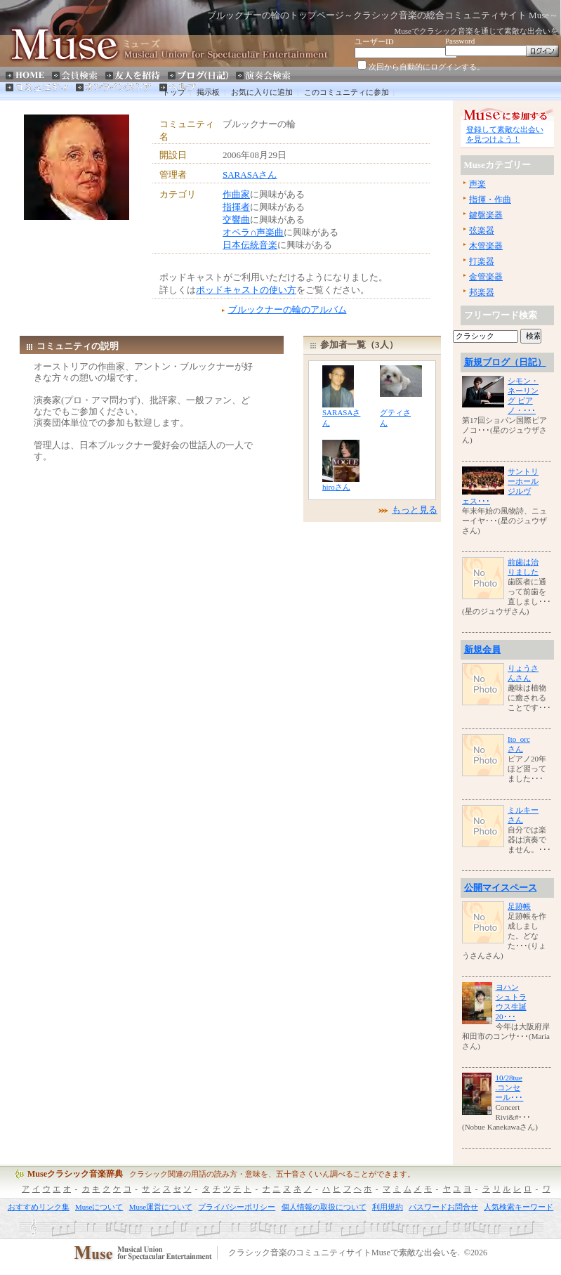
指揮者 (236, 207)
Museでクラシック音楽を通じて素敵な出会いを (476, 31)
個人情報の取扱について (324, 1207)
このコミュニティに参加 (346, 92)
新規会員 (482, 649)
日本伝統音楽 (250, 245)
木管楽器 (486, 246)
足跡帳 (519, 906)
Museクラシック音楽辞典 (75, 1174)
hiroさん (336, 487)
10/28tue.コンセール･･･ (509, 1087)
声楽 (477, 184)
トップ (173, 92)
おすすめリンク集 (39, 1207)
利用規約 (387, 1207)
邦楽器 (481, 292)
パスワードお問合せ (443, 1207)
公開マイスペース (500, 887)
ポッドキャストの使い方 (246, 290)
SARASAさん (250, 174)
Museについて (99, 1207)
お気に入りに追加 (262, 92)
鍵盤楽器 (486, 215)
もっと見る (414, 509)
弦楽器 (481, 230)
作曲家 (236, 194)
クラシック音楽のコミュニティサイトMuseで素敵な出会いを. (344, 1253)
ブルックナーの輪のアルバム (287, 309)
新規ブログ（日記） (505, 362)
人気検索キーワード (518, 1207)
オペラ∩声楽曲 (253, 232)
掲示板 (208, 92)
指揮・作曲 (490, 199)
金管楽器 (486, 277)
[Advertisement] (88, 255)
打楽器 (481, 261)
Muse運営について (160, 1207)
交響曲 (236, 219)
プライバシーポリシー (236, 1207)
